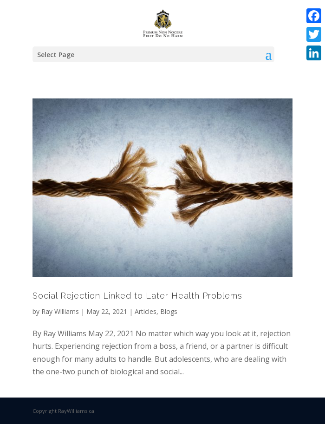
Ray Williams (60, 311)
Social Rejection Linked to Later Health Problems (137, 295)
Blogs (168, 311)
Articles (145, 311)
